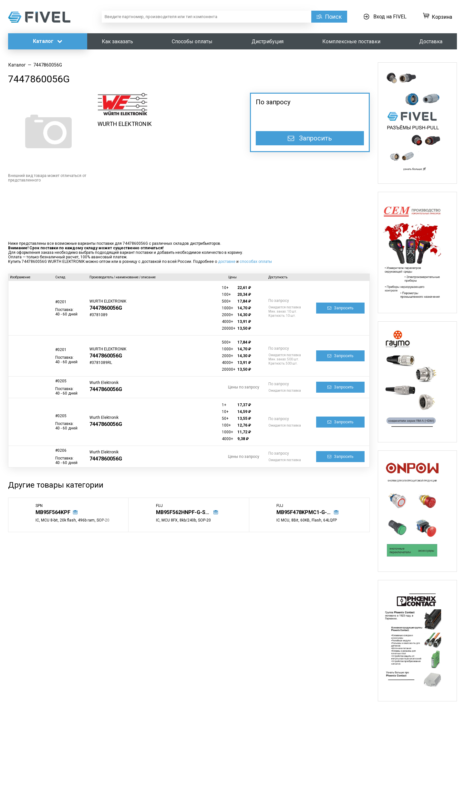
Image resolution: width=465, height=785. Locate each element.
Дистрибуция (268, 41)
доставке (226, 261)
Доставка (430, 41)
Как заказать (117, 41)
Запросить (310, 138)
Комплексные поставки (351, 41)
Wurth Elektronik (104, 382)
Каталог (47, 41)
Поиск (333, 16)
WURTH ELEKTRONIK (125, 123)
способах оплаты (256, 261)
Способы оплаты (192, 41)
